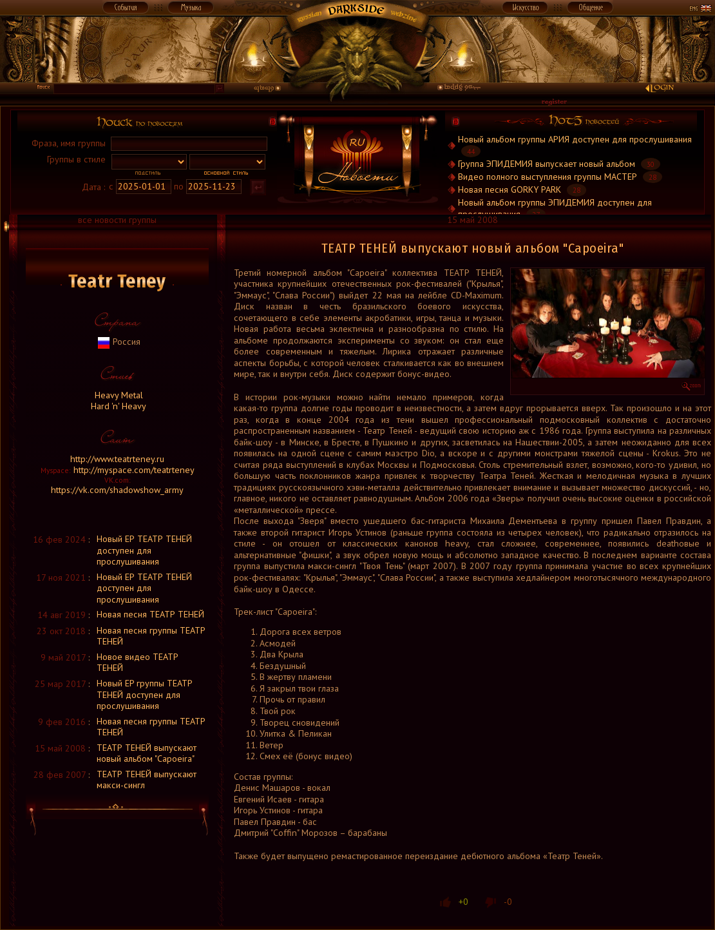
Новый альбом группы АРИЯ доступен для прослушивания (575, 139)
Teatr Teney (117, 281)
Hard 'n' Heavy (117, 406)
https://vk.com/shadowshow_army (117, 490)
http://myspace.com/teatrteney (134, 470)
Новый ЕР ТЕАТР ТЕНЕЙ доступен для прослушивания (144, 550)
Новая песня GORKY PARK (509, 189)
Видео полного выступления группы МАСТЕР (547, 176)
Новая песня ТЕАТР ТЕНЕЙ (150, 614)
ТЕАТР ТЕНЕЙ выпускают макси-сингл (146, 779)
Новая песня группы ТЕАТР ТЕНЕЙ (151, 636)
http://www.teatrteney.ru (117, 459)
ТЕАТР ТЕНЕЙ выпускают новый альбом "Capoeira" (146, 753)
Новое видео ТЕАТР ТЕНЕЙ (137, 662)
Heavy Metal (117, 395)
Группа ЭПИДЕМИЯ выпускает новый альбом (546, 164)
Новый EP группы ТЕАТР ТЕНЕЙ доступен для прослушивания (145, 694)
